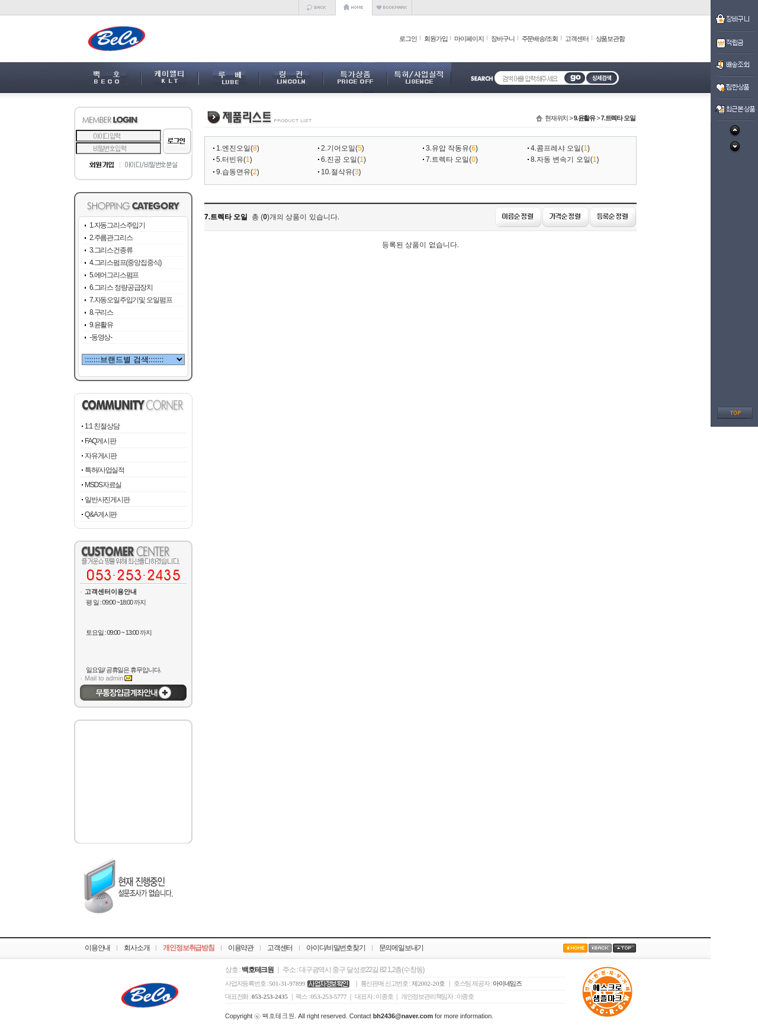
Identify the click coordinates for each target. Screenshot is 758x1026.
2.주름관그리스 (110, 238)
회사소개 (136, 948)
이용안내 (97, 948)
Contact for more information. (421, 1015)
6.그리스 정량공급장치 (121, 287)
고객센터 (577, 38)
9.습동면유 (233, 172)
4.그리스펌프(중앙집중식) (125, 262)
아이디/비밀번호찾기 (335, 948)
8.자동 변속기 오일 (560, 159)
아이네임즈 (507, 983)
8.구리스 (101, 312)
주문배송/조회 (540, 38)
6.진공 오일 (339, 159)
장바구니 (503, 38)
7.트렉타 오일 (447, 159)
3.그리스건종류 (110, 250)
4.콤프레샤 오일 (556, 148)
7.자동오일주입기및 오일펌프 (130, 300)
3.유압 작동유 (447, 148)
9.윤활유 (101, 325)
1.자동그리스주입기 (117, 225)
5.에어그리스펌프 (114, 275)
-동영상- (100, 337)
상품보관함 (610, 38)
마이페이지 (469, 38)
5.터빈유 (229, 159)
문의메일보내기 (401, 948)
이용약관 (240, 948)
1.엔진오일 (233, 148)
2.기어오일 (338, 148)
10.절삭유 (336, 172)
